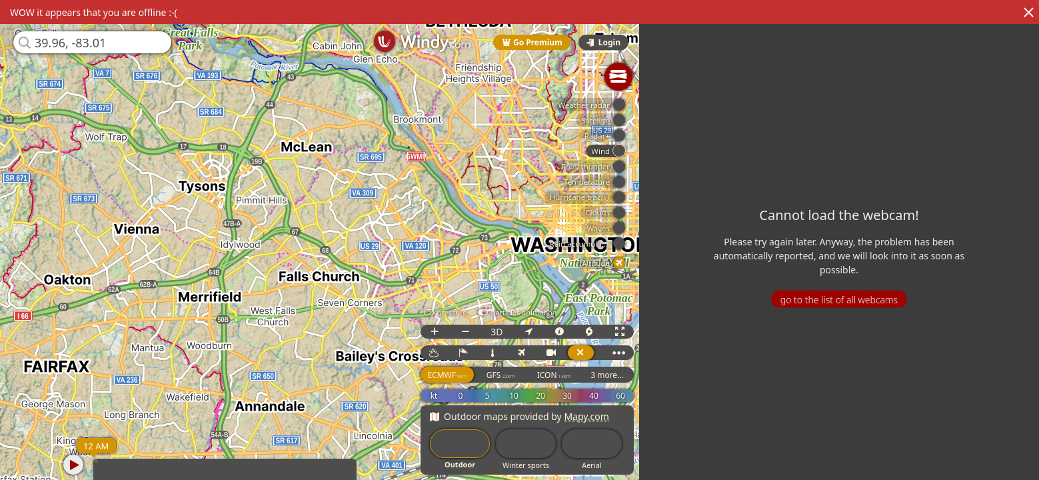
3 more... (610, 375)
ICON (557, 375)
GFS (504, 375)
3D (500, 331)
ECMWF (450, 375)
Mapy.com (589, 416)
